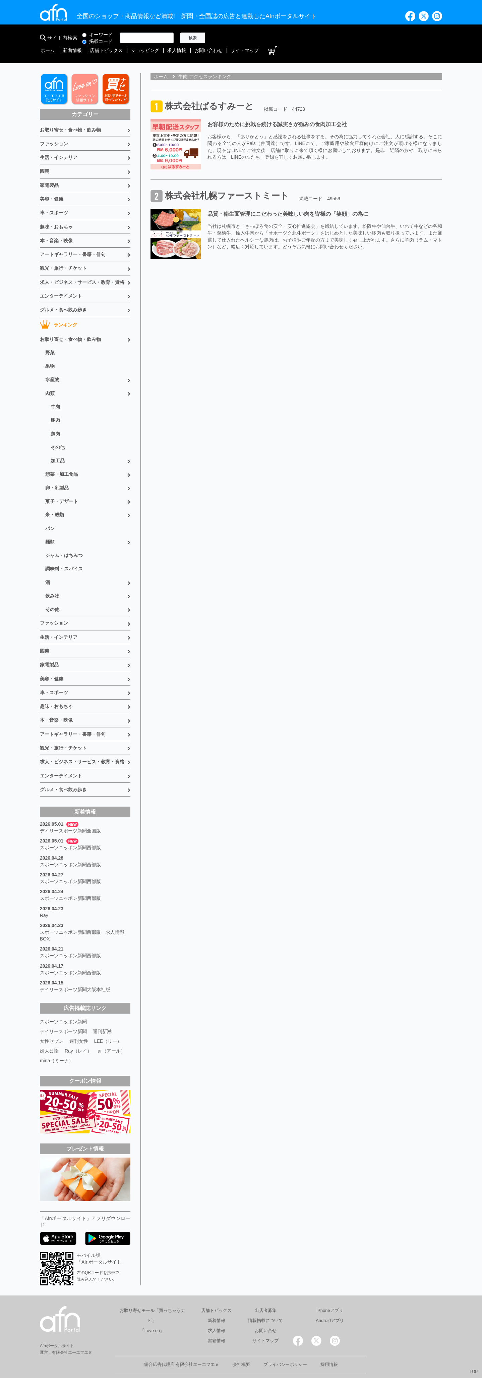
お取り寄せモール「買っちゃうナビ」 (152, 1296)
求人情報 (346, 38)
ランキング (58, 311)
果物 (50, 353)
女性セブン (51, 1023)
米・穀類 (54, 500)
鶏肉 (55, 420)
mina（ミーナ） (56, 1042)
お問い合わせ (376, 38)
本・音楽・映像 (56, 228)
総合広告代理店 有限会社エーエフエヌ (182, 1345)
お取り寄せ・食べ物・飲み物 (70, 118)
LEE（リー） (108, 1023)
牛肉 (55, 393)
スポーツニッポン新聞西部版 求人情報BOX (82, 919)
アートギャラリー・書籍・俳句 (73, 242)
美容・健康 (51, 187)
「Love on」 (152, 1311)
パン (50, 514)
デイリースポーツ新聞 (63, 1014)
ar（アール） (111, 1032)
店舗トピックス (278, 38)
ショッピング (316, 38)
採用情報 (329, 1345)
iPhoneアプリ (329, 1291)
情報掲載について (265, 1301)
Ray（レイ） (78, 1032)
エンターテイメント (61, 283)
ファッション (54, 132)
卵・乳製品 (57, 473)
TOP (474, 1371)
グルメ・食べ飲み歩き (63, 297)
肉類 (50, 379)
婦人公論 (49, 1032)
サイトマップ (411, 38)
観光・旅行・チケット (63, 255)
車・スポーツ (54, 200)
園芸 (44, 159)
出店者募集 (266, 1291)
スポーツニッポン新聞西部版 (70, 831)
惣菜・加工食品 (61, 460)
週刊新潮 (102, 1014)
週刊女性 (78, 1023)
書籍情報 (216, 1321)
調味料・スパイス (64, 554)
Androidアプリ (330, 1301)
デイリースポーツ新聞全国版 (70, 814)
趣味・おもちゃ (56, 214)
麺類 (50, 527)
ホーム (223, 38)
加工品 (58, 447)
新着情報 (246, 38)
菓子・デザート (61, 487)
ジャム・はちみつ (64, 541)
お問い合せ (266, 1311)
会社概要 (241, 1345)
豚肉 (55, 406)
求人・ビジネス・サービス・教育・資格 (82, 269)
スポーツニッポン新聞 (63, 1004)
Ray (44, 898)
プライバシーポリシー (285, 1345)
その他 (58, 433)
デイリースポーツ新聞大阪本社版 (75, 972)
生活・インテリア (58, 145)
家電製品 (49, 173)
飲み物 (52, 581)
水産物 (52, 366)
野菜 (50, 339)
